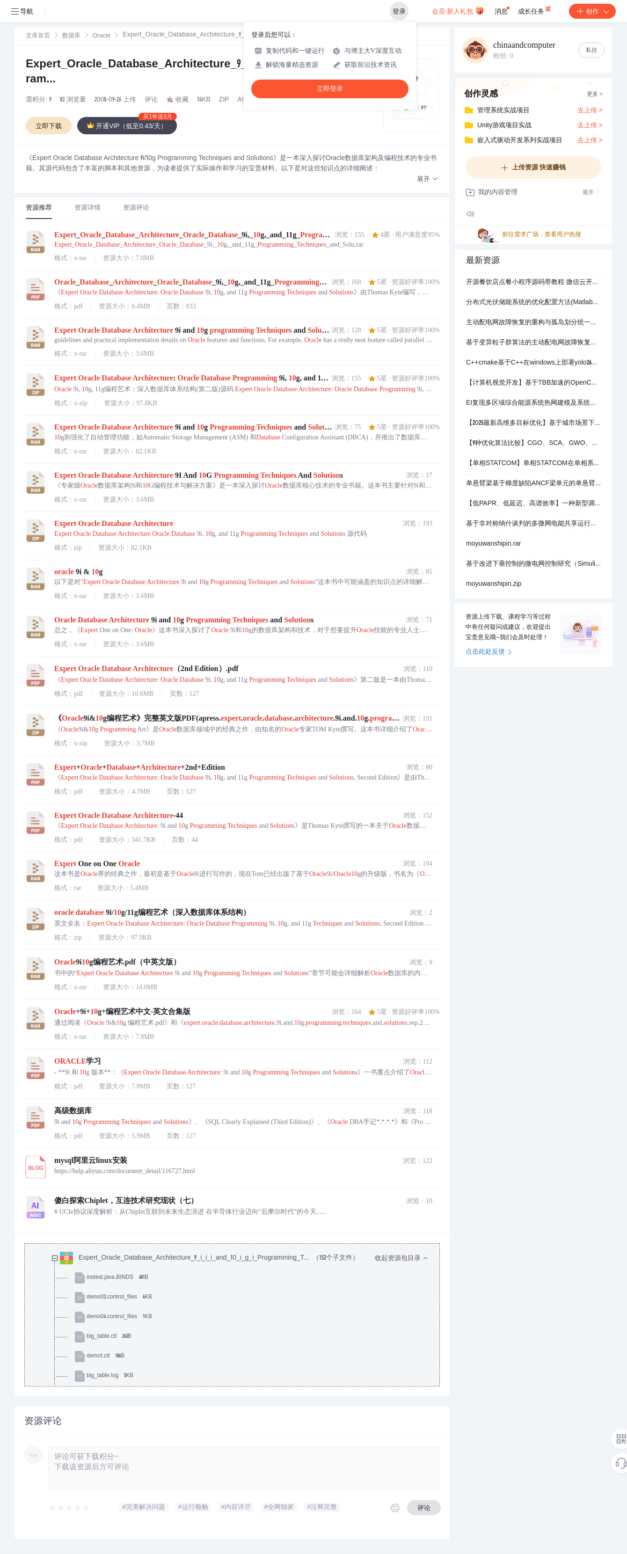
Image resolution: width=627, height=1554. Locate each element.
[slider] (69, 1507)
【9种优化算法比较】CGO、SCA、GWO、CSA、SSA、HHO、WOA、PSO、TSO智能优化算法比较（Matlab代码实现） (533, 443)
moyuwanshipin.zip (493, 584)
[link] (38, 36)
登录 (399, 11)
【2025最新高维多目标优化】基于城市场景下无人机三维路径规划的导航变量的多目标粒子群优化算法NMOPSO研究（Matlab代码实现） (533, 423)
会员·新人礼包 (458, 10)
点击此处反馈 (489, 652)
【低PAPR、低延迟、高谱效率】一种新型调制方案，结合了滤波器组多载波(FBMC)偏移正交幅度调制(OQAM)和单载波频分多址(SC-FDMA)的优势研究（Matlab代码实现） (533, 504)
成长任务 (535, 9)
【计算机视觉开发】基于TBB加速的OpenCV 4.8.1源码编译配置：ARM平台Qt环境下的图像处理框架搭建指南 (533, 383)
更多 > (595, 94)
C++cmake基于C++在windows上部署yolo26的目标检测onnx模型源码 (533, 363)
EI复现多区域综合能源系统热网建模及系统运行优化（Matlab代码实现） (533, 403)
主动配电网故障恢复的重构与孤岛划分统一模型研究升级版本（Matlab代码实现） (533, 323)
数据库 (71, 36)
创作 (592, 11)
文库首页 (38, 36)
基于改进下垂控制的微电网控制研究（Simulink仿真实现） (533, 564)
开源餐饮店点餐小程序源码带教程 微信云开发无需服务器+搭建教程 (533, 282)
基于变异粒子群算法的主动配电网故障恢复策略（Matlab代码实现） (533, 343)
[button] (427, 179)
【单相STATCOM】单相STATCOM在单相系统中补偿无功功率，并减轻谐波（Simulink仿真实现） (533, 463)
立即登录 (330, 88)
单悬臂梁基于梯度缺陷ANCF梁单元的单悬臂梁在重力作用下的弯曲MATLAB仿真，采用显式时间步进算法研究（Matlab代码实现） (533, 484)
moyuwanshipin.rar (493, 544)
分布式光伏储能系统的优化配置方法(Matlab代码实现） (533, 302)
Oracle (101, 36)
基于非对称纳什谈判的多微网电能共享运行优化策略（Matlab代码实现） (533, 524)
